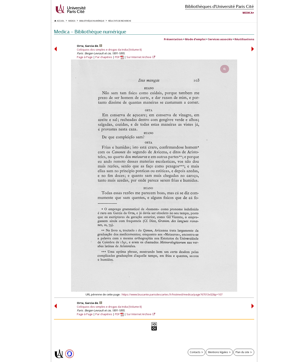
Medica (248, 12)
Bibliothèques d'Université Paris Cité (219, 6)
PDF (119, 57)
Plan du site (242, 352)
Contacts (195, 352)
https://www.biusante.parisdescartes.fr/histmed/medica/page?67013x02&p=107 (172, 294)
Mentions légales (218, 352)
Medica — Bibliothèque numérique (90, 31)
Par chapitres (103, 57)
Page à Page (85, 57)
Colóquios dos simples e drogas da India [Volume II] (109, 49)
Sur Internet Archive (139, 57)
